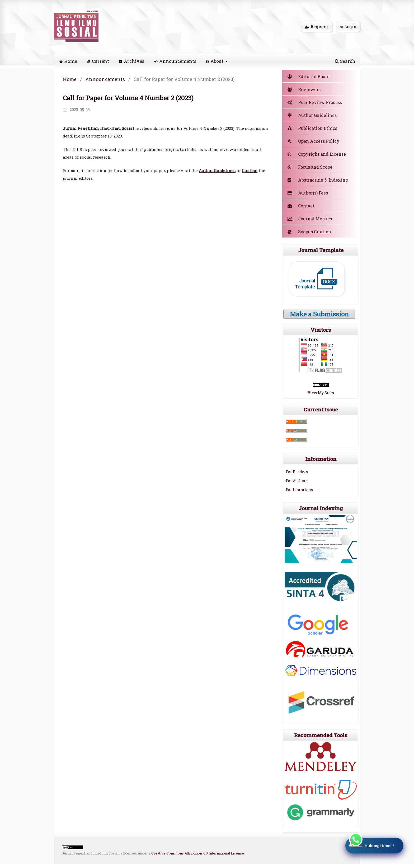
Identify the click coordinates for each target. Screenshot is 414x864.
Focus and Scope (310, 167)
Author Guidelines (217, 170)
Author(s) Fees (308, 193)
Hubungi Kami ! (370, 843)
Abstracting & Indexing (318, 180)
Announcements (175, 61)
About (215, 61)
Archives (131, 61)
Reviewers (304, 89)
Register (316, 26)
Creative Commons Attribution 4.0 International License (197, 853)
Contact (301, 205)
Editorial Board (309, 76)
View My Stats (321, 392)
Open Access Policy (314, 141)
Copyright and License (317, 154)
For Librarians (299, 489)
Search (345, 61)
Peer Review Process (315, 102)
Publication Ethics (312, 128)
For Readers (297, 471)
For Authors (297, 480)
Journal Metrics (310, 218)
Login (348, 26)
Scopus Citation (309, 231)
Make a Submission (319, 314)
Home (68, 61)
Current (98, 61)
